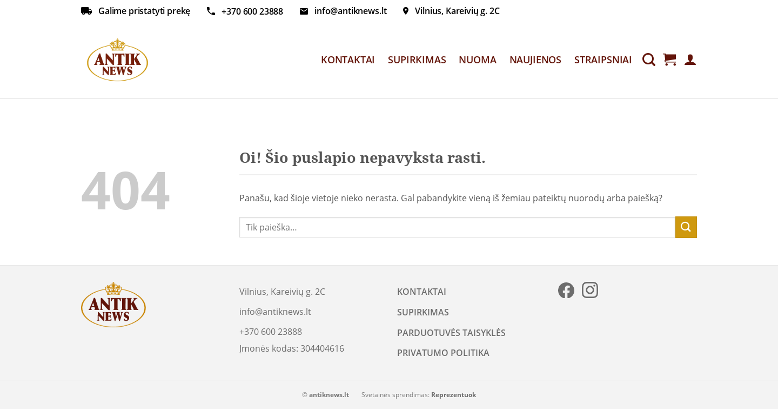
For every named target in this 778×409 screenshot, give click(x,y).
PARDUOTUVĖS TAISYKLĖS (451, 333)
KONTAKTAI (348, 59)
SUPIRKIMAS (417, 59)
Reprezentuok (453, 394)
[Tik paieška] (648, 60)
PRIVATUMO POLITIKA (443, 353)
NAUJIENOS (535, 59)
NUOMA (477, 59)
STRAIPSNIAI (603, 59)
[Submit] (686, 227)
